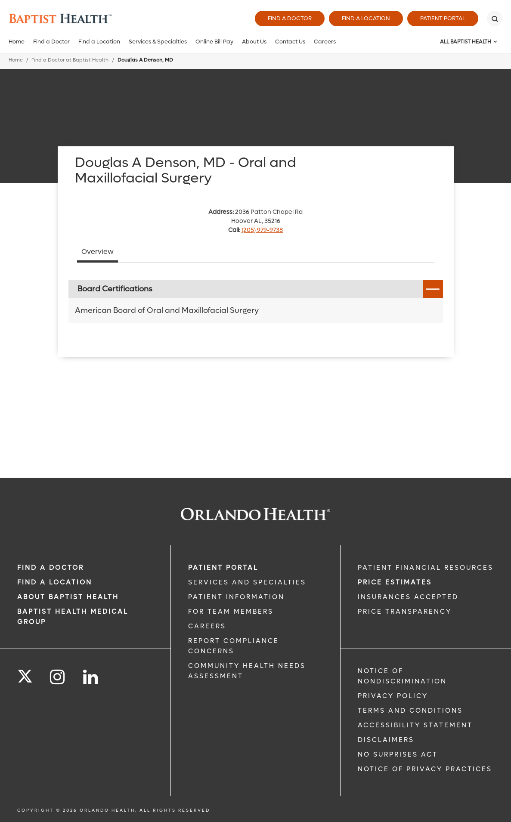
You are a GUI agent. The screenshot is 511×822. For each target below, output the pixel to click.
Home (17, 41)
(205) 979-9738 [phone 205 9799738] (262, 230)
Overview (97, 251)
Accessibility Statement (415, 725)
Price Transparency (405, 611)
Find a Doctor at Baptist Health (69, 60)
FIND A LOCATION (54, 582)
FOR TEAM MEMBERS (230, 611)
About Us (254, 41)
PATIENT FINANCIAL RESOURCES (425, 567)
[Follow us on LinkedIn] (91, 677)
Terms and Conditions (410, 710)
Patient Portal (442, 18)
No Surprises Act (398, 754)
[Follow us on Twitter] (25, 673)
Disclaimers (386, 739)
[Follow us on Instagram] (58, 677)
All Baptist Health (465, 41)
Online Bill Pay (214, 41)
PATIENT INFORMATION (236, 597)
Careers (325, 41)
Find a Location (366, 18)
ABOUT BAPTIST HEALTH (68, 597)
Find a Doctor (290, 18)
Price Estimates (395, 582)
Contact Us (290, 41)
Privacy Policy (393, 696)
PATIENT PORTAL (223, 567)
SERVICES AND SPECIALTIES (247, 582)
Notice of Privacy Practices (425, 769)
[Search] (494, 18)
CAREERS (207, 626)
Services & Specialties (158, 41)
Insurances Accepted (408, 597)
